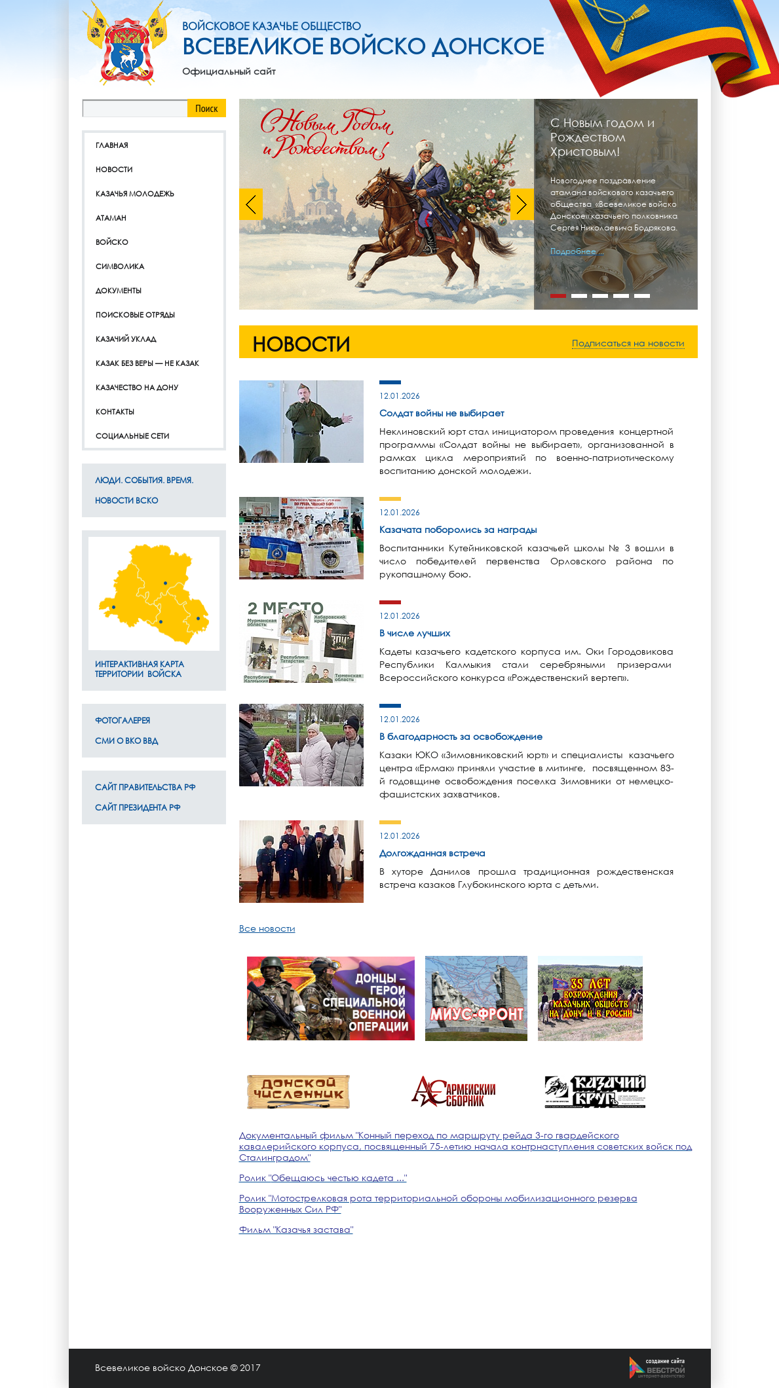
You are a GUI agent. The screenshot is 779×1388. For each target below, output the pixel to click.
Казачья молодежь (135, 193)
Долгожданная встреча (432, 852)
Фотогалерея (122, 720)
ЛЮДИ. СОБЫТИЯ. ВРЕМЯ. (144, 480)
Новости (114, 169)
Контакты (115, 411)
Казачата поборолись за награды (458, 529)
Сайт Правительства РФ (145, 787)
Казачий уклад (126, 339)
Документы (119, 290)
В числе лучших (414, 632)
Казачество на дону (137, 387)
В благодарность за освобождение (460, 736)
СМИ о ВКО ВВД (126, 741)
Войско (112, 242)
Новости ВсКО (126, 500)
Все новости (267, 928)
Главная (112, 145)
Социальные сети (132, 435)
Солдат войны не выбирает (441, 412)
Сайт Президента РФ (137, 808)
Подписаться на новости (628, 342)
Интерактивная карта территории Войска (139, 669)
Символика (120, 266)
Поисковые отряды (135, 314)
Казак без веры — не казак (147, 363)
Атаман (111, 217)
